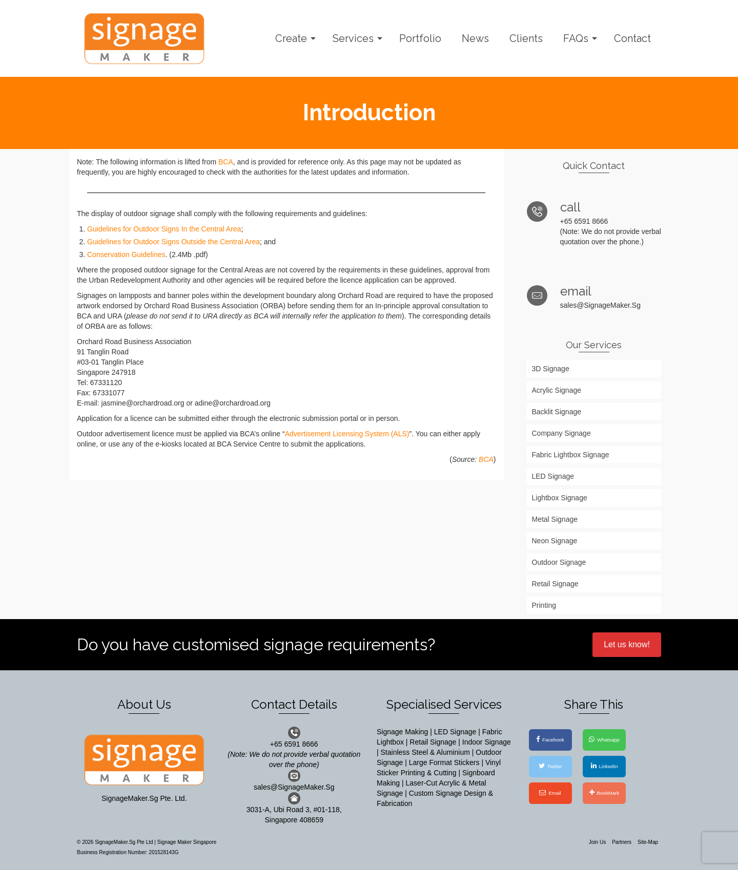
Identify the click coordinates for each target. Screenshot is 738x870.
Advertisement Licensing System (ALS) (347, 434)
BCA (225, 162)
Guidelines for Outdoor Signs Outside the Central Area (173, 242)
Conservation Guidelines (126, 254)
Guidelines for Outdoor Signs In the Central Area (164, 229)
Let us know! (627, 644)
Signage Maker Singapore (187, 842)
